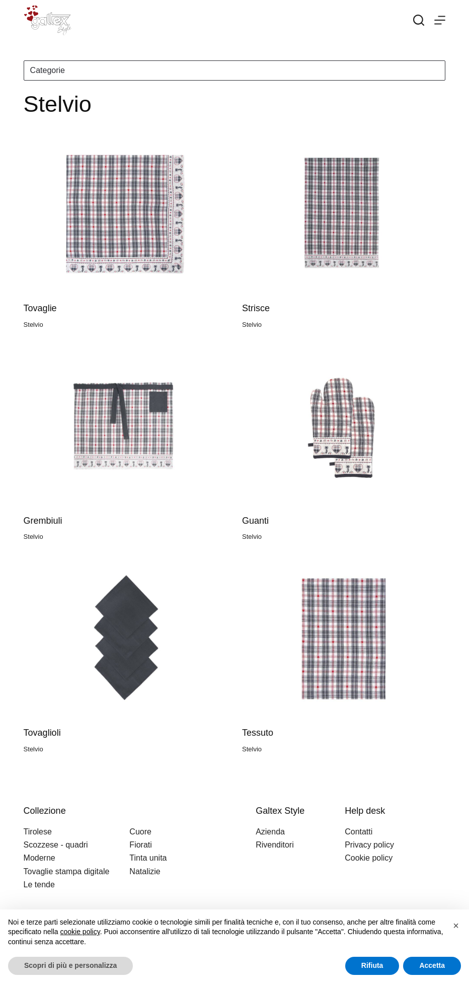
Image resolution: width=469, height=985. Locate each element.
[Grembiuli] (125, 426)
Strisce (256, 308)
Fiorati (140, 844)
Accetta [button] (432, 965)
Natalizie (144, 871)
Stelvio (33, 324)
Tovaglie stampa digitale (67, 871)
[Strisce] (343, 214)
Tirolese (38, 831)
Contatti (358, 831)
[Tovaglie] (125, 214)
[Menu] (439, 20)
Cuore (140, 831)
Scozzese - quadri (56, 844)
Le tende (39, 884)
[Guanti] (343, 426)
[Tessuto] (343, 638)
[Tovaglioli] (125, 638)
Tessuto (257, 733)
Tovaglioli (42, 733)
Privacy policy (369, 844)
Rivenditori (275, 844)
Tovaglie (40, 308)
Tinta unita (148, 858)
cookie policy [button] (80, 932)
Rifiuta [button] (372, 965)
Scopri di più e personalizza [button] (70, 965)
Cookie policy (369, 858)
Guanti (255, 521)
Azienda (270, 831)
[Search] (418, 20)
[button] (456, 926)
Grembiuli (43, 521)
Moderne (39, 858)
